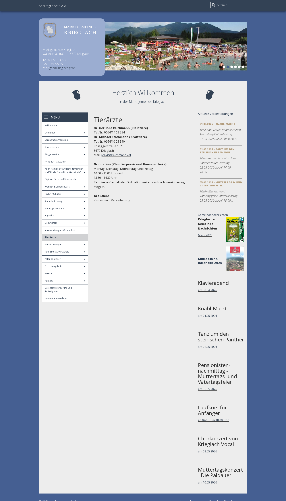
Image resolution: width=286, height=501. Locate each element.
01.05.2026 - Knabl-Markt (217, 124)
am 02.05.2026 (207, 347)
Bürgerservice (65, 154)
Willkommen (51, 125)
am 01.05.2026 (207, 316)
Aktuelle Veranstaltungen (215, 114)
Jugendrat (65, 215)
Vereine (65, 273)
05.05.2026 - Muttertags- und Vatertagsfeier (221, 184)
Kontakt (65, 280)
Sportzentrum (65, 147)
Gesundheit (65, 222)
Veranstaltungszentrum (57, 139)
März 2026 (205, 235)
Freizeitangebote (65, 266)
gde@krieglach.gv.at (62, 68)
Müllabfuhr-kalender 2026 (210, 261)
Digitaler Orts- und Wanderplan (61, 179)
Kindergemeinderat (65, 208)
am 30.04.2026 (207, 290)
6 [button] (244, 67)
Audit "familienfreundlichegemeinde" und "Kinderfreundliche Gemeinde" (65, 170)
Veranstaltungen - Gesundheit (60, 230)
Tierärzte (50, 237)
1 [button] (224, 67)
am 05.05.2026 (207, 389)
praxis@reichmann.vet (116, 155)
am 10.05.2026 (207, 482)
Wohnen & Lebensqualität (65, 186)
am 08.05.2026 (207, 451)
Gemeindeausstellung (56, 298)
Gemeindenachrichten (213, 215)
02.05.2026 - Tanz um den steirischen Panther (217, 151)
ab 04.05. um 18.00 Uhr (213, 420)
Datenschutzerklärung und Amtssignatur (58, 289)
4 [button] (236, 67)
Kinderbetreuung (65, 201)
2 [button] (228, 67)
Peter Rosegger (65, 259)
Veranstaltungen (65, 244)
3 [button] (232, 67)
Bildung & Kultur (65, 194)
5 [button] (240, 67)
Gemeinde (65, 132)
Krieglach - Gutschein (55, 161)
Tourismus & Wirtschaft (65, 251)
